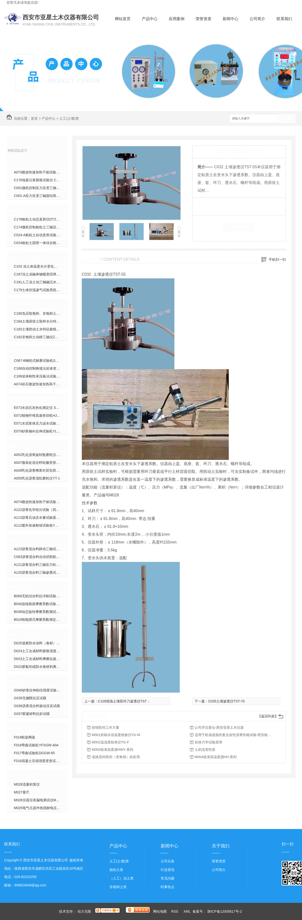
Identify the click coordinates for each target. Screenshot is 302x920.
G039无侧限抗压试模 (30, 698)
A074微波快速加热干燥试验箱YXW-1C (41, 172)
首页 (34, 118)
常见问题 (167, 878)
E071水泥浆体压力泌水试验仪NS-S (41, 423)
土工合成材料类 (29, 633)
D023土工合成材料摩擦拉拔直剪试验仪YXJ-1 (41, 659)
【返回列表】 (268, 716)
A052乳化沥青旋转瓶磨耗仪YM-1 (39, 455)
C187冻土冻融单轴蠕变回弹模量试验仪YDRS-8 (41, 274)
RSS (175, 911)
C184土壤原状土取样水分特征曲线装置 (41, 321)
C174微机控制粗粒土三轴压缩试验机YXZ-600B (41, 227)
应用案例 (176, 19)
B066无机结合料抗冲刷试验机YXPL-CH (41, 596)
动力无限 (84, 911)
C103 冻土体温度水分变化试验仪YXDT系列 (41, 266)
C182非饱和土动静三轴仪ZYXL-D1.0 (41, 337)
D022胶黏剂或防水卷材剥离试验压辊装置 (41, 667)
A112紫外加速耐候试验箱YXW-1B (40, 525)
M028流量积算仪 (27, 784)
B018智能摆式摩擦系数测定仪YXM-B (41, 620)
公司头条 (167, 861)
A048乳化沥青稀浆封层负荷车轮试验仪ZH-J (41, 470)
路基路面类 (25, 586)
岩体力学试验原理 (208, 742)
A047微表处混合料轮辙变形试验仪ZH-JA (41, 463)
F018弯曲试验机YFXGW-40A (36, 745)
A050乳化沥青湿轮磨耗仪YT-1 (37, 478)
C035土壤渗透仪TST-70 (226, 701)
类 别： (205, 205)
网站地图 (160, 911)
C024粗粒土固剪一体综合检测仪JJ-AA (41, 243)
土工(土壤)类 (69, 118)
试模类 (20, 680)
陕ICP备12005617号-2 (224, 911)
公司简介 (257, 19)
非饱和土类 (25, 304)
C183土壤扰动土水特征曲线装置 (38, 329)
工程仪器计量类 (29, 775)
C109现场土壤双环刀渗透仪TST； (124, 701)
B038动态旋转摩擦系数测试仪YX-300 (41, 612)
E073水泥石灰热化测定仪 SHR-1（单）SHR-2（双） (41, 408)
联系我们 (284, 19)
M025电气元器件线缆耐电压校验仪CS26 (41, 808)
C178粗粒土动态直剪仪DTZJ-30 (38, 219)
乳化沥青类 (25, 445)
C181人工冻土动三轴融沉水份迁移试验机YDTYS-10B (41, 282)
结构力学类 (25, 728)
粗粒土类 (23, 209)
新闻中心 (230, 19)
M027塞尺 (21, 792)
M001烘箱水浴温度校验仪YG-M (116, 735)
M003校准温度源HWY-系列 (112, 750)
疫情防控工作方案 (105, 727)
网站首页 (123, 19)
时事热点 (167, 887)
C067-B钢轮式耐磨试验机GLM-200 (40, 361)
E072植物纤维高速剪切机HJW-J (38, 415)
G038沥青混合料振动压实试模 (37, 706)
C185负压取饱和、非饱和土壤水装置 (41, 313)
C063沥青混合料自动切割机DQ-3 (39, 557)
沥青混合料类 (27, 539)
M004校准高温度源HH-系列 (216, 757)
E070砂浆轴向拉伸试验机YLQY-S (39, 431)
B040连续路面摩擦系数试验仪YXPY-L (41, 604)
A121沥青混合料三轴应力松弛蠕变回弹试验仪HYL (41, 565)
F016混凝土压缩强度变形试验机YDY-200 (41, 761)
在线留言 (239, 226)
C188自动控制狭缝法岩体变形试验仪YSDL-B (41, 368)
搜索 (287, 119)
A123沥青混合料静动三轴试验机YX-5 (41, 549)
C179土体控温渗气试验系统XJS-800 (41, 290)
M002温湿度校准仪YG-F (110, 742)
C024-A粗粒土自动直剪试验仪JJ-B (40, 235)
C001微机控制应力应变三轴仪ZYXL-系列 (41, 188)
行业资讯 (167, 870)
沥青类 (20, 492)
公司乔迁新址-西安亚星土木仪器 (219, 727)
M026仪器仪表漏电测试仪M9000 (39, 800)
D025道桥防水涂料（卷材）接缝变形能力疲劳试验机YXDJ (41, 643)
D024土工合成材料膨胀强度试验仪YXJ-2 (41, 651)
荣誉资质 (203, 19)
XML (187, 911)
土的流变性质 (205, 750)
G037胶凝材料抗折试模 (32, 714)
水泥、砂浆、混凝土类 (36, 398)
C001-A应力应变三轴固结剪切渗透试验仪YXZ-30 (41, 196)
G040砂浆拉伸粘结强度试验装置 (38, 690)
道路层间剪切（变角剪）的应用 (116, 757)
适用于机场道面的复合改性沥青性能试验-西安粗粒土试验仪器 (234, 735)
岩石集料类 (25, 351)
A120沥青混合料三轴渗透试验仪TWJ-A (41, 572)
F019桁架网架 (25, 737)
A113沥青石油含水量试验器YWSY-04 (41, 517)
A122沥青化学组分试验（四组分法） (41, 510)
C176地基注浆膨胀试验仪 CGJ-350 (41, 180)
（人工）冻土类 (29, 257)
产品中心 (149, 19)
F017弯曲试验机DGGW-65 (34, 753)
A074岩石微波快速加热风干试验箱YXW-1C (41, 384)
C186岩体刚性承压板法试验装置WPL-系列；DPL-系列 (41, 376)
